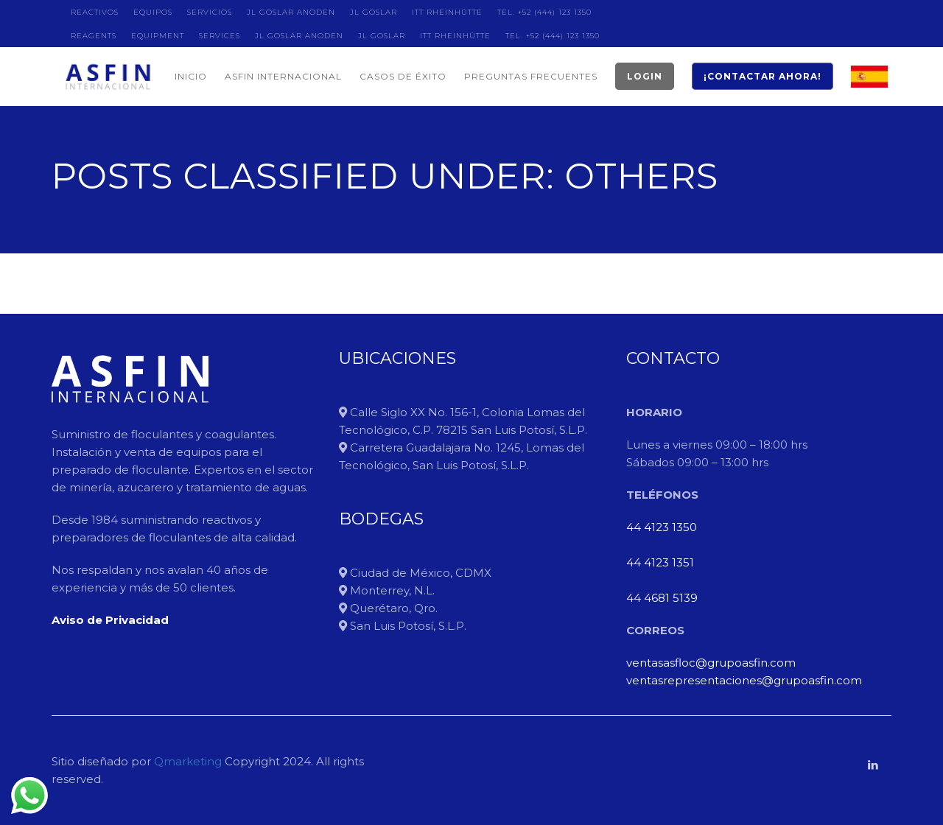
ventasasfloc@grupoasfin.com (711, 663)
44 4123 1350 (661, 527)
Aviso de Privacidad (110, 620)
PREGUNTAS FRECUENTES (530, 76)
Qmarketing (186, 761)
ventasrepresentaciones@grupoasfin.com (744, 680)
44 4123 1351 (660, 562)
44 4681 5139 (662, 598)
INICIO (191, 76)
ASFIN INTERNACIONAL (283, 76)
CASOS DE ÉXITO (403, 76)
